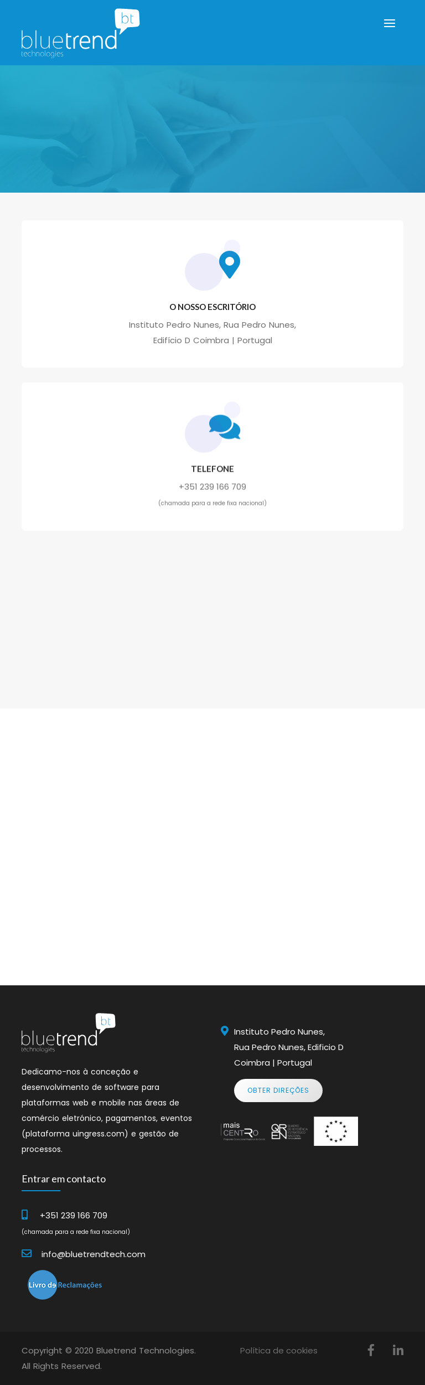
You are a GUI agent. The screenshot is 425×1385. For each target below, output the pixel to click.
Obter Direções (278, 1090)
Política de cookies (279, 1350)
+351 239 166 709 (212, 496)
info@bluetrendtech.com (94, 1254)
